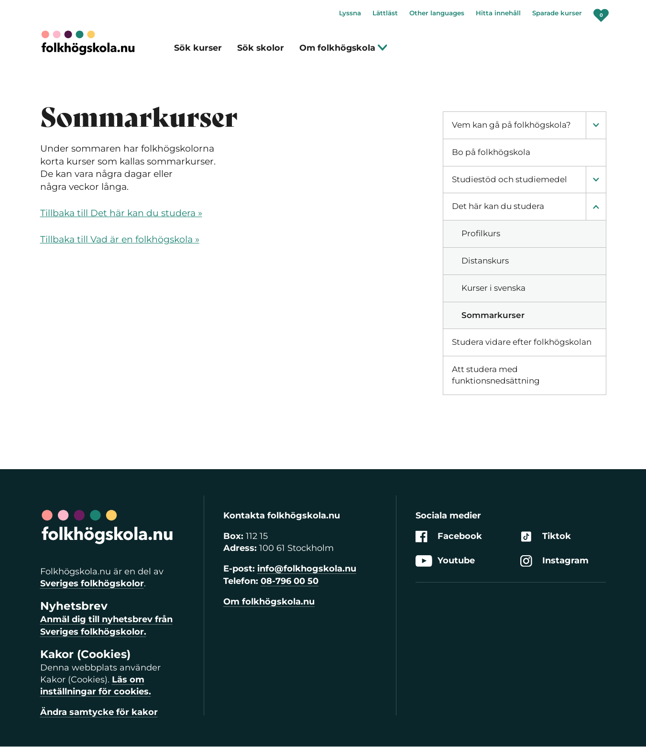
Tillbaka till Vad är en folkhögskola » (119, 239)
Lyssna (350, 13)
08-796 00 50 (289, 581)
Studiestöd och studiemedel (509, 179)
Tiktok (545, 536)
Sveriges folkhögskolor (92, 583)
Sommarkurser (493, 315)
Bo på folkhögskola (491, 152)
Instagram (554, 561)
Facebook (449, 536)
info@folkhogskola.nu (306, 568)
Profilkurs (480, 233)
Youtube (445, 561)
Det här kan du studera (498, 206)
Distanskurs (485, 260)
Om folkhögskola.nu (269, 601)
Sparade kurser (557, 13)
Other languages (436, 13)
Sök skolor (260, 48)
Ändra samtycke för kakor (99, 712)
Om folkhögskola (343, 48)
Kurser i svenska (493, 288)
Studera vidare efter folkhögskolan (521, 342)
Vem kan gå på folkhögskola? (511, 125)
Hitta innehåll (498, 13)
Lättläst (385, 13)
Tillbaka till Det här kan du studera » (121, 213)
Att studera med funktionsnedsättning (496, 374)
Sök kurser (198, 48)
